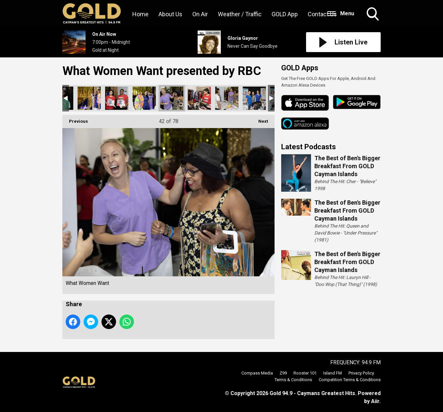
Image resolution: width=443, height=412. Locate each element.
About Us (170, 14)
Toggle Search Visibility (373, 14)
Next (260, 119)
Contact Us (322, 14)
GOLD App (285, 14)
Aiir (375, 401)
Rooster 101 (305, 373)
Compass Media (257, 373)
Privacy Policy (361, 373)
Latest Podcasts (308, 147)
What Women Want (89, 98)
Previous (75, 119)
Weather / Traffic (240, 14)
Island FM (332, 373)
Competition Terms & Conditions (350, 379)
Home (140, 14)
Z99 (283, 373)
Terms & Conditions (293, 379)
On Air (200, 14)
